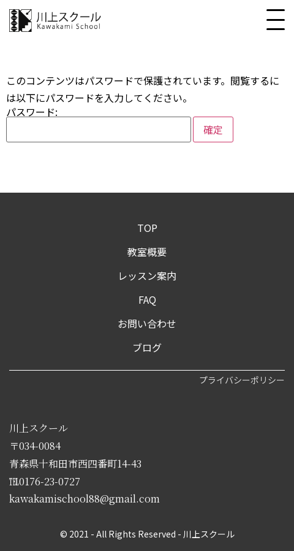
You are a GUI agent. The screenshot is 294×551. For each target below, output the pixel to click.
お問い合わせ (147, 323)
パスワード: (98, 124)
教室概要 (147, 251)
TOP (147, 227)
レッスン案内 (147, 275)
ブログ (147, 347)
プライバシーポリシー (242, 380)
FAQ (147, 299)
